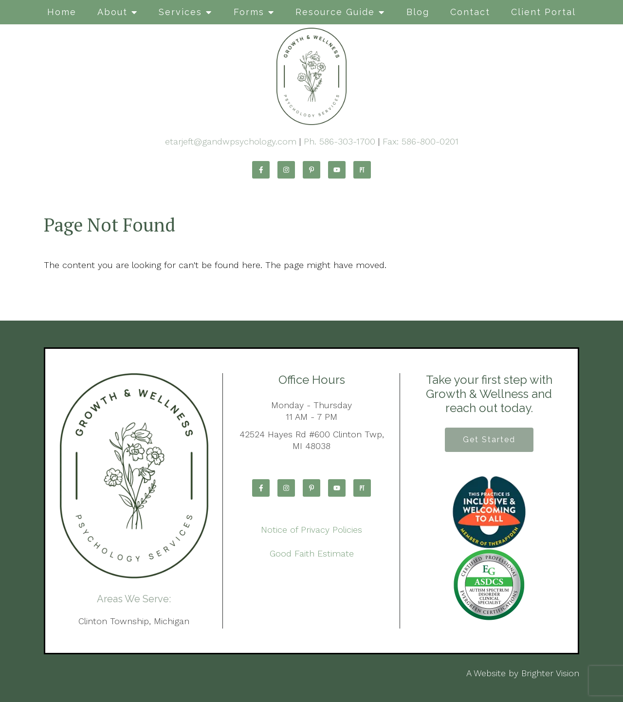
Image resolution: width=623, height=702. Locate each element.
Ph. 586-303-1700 (339, 141)
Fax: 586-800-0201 (420, 141)
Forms (249, 12)
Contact (470, 12)
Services (180, 12)
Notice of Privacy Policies (311, 529)
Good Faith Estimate (312, 553)
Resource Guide (335, 12)
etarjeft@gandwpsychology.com (230, 141)
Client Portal (543, 12)
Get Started (489, 439)
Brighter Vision (550, 673)
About (112, 12)
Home (61, 12)
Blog (417, 12)
